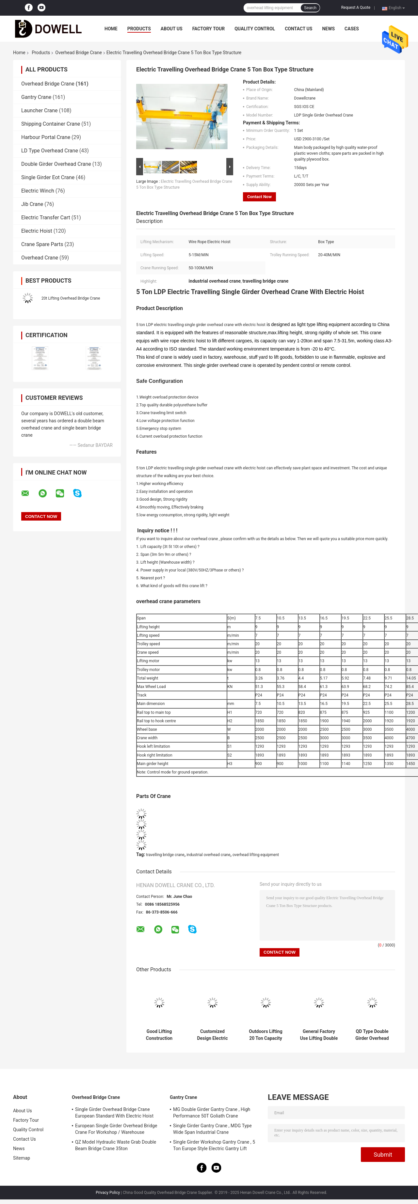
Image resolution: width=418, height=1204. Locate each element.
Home (111, 28)
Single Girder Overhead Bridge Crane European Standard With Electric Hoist (114, 1112)
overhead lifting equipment (256, 854)
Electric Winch (37, 191)
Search (310, 8)
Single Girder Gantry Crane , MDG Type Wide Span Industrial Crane (212, 1129)
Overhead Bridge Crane (78, 52)
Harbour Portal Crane (45, 137)
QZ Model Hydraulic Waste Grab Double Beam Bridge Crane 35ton (115, 1145)
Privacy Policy (108, 1192)
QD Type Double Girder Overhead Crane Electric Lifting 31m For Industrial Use (372, 1035)
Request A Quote (355, 7)
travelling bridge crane (165, 854)
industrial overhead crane (208, 854)
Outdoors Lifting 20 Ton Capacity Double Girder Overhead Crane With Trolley (265, 1035)
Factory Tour (208, 28)
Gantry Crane (36, 97)
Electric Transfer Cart (45, 217)
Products (139, 28)
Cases (352, 28)
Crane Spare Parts (42, 244)
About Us (172, 28)
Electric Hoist (36, 231)
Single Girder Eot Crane (47, 177)
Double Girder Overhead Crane (56, 164)
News (328, 28)
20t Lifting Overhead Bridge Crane (70, 298)
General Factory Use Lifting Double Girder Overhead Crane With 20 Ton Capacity (319, 1035)
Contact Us (298, 28)
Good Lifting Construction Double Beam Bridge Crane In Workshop (159, 1035)
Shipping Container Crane (50, 124)
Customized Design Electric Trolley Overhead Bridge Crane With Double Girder (212, 1035)
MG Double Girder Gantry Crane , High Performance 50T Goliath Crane (211, 1112)
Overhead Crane (39, 258)
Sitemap (21, 1158)
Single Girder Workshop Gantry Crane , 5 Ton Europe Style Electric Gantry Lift (214, 1145)
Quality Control (254, 28)
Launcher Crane (39, 110)
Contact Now (259, 196)
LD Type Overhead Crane (49, 151)
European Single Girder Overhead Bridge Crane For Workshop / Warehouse (116, 1129)
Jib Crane (32, 204)
